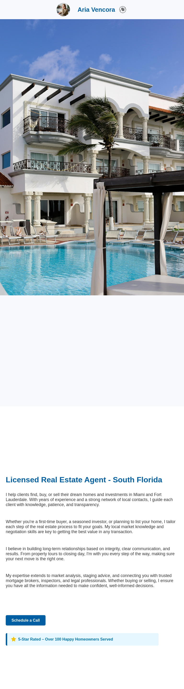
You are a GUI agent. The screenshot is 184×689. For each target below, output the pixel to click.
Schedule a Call (26, 620)
